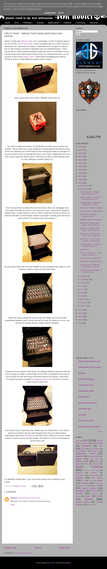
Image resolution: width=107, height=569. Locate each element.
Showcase (94, 23)
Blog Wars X (84, 249)
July (82, 286)
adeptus (79, 456)
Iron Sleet (82, 415)
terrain (94, 491)
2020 (81, 166)
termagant (80, 491)
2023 (81, 156)
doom (97, 461)
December (84, 186)
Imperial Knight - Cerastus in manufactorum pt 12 (90, 203)
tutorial (100, 496)
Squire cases (28, 57)
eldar (78, 464)
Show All (100, 431)
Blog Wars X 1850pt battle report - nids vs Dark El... (90, 229)
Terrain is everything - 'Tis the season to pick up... (91, 254)
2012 (81, 316)
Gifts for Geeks (27, 41)
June (82, 289)
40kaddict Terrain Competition (91, 220)
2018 (81, 173)
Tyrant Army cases (25, 44)
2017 (81, 176)
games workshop (89, 466)
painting (79, 478)
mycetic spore (94, 475)
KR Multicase (29, 436)
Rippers (95, 451)
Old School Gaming (86, 379)
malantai (79, 473)
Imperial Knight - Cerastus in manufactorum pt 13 (90, 198)
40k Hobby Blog (85, 409)
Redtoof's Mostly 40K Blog (89, 427)
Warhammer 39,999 (86, 391)
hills (96, 470)
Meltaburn (14, 498)
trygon (88, 496)
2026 (81, 147)
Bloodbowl (86, 446)
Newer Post (10, 547)
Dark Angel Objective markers (91, 208)
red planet (97, 478)
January (83, 306)
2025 (81, 150)
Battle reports (53, 23)
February (84, 302)
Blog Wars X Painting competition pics (88, 215)
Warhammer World (85, 453)
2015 (81, 183)
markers (94, 473)
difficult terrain (82, 461)
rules (90, 481)
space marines (89, 488)
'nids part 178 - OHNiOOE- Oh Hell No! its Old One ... (90, 266)
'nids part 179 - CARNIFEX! (90, 258)
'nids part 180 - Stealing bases (91, 211)
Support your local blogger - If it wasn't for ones (91, 271)
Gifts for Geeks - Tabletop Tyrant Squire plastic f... (90, 193)
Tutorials (40, 23)
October (83, 276)
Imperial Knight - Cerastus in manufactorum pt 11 (90, 245)
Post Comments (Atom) (23, 553)
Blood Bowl (97, 443)
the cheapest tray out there (42, 379)
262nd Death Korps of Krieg (90, 367)
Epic (83, 449)
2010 (81, 323)
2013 (81, 313)
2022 (81, 160)
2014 (81, 310)
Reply (12, 505)
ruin (82, 481)
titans (78, 496)
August (83, 283)
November (84, 189)
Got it (61, 13)
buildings (91, 456)
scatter (100, 480)
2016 (81, 179)
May (82, 293)
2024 (81, 153)
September (84, 279)
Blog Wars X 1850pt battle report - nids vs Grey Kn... (90, 224)
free (86, 464)
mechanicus (80, 475)
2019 (81, 170)
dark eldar (94, 459)
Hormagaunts (81, 451)
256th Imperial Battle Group (89, 361)
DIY (101, 446)
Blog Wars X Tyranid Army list (91, 261)
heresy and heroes (86, 421)
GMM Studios (84, 397)
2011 (81, 320)
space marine (96, 485)
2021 (81, 163)
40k (85, 440)
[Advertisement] (89, 340)
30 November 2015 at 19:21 (29, 498)
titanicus (95, 494)
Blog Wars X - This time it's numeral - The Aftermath (90, 240)
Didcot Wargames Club (88, 403)
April (82, 296)
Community (80, 23)
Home (7, 23)
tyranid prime (82, 502)
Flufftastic (67, 23)
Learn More (50, 13)
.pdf (77, 441)
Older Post (64, 547)
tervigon (79, 493)
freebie (95, 464)
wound (90, 505)
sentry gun (99, 483)
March (83, 299)
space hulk (83, 486)
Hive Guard (94, 449)
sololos (52, 563)
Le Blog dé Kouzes (86, 385)
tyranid (88, 499)
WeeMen (82, 373)
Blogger (68, 563)
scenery (85, 483)
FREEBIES (27, 23)
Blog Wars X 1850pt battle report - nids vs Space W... (91, 235)
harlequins (87, 470)
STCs (16, 23)
